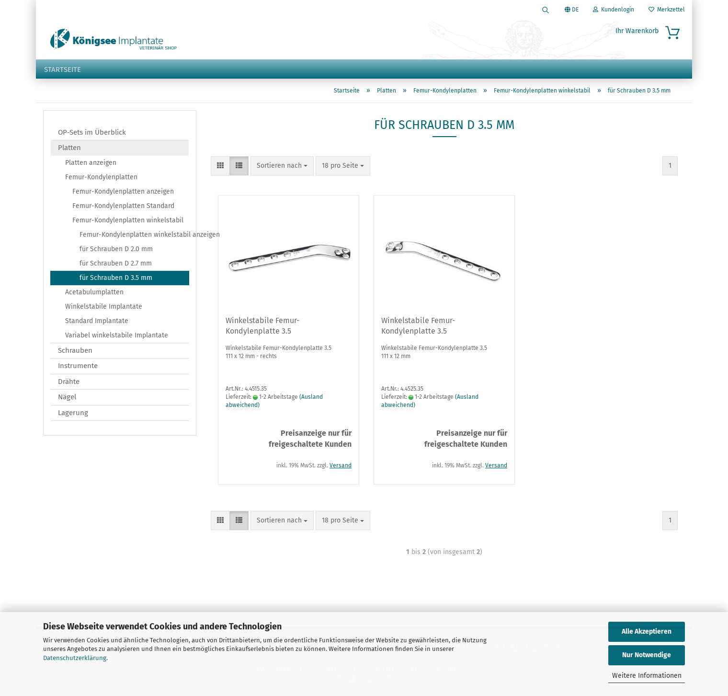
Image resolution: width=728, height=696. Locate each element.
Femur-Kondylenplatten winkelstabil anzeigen (134, 235)
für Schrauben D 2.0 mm (116, 249)
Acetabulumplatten (94, 292)
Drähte (69, 381)
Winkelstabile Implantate (103, 306)
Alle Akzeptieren (646, 631)
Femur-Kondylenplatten (101, 177)
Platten (69, 147)
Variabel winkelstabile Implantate (116, 335)
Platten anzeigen (90, 163)
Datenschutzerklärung (74, 657)
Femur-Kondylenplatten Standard (123, 206)
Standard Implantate (96, 321)
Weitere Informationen (647, 676)
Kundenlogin (613, 9)
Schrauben (75, 350)
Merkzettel (666, 9)
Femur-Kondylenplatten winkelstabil (127, 220)
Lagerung (73, 412)
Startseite (62, 69)
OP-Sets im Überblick (92, 132)
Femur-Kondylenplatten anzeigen (123, 191)
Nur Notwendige (646, 655)
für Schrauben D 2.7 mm (116, 263)
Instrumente (78, 365)
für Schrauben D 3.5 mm (116, 278)
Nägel (67, 397)
